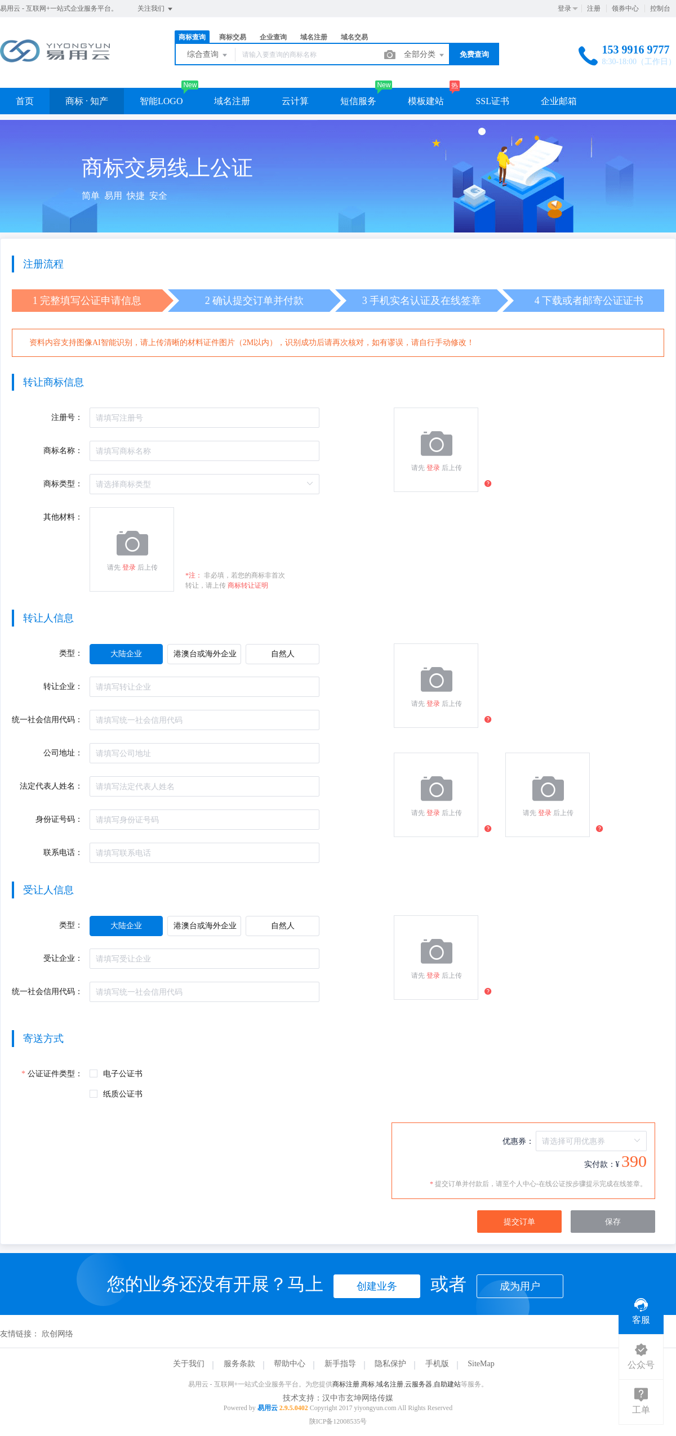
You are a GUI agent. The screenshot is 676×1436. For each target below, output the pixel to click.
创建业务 (377, 1286)
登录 (564, 8)
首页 (25, 101)
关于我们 (188, 1363)
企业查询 (273, 37)
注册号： (67, 417)
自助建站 (447, 1384)
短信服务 (358, 101)
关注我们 (155, 9)
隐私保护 (390, 1363)
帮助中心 (289, 1363)
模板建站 (426, 101)
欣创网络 (57, 1334)
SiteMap (481, 1363)
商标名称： (63, 450)
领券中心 (625, 8)
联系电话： (63, 852)
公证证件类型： (55, 1074)
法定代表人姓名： (51, 786)
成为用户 (520, 1286)
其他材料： (63, 517)
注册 (594, 8)
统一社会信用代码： (47, 719)
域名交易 (354, 37)
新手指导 (340, 1363)
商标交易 (232, 37)
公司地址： (63, 753)
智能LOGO (161, 101)
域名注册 (313, 37)
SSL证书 (492, 101)
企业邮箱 (559, 101)
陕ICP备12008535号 (338, 1421)
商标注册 (345, 1384)
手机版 (437, 1363)
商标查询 (192, 37)
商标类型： (63, 484)
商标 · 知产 (86, 101)
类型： (71, 653)
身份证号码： (59, 819)
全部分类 (425, 55)
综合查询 (208, 55)
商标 (368, 1384)
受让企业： (63, 958)
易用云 (267, 1408)
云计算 (295, 101)
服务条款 (239, 1363)
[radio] (126, 654)
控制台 (660, 8)
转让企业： (63, 686)
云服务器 (418, 1384)
